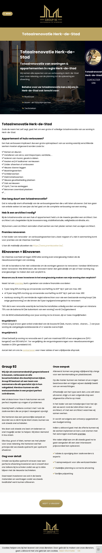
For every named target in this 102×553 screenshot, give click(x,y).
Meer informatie (67, 550)
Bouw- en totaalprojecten (37, 102)
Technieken (30, 108)
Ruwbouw (29, 96)
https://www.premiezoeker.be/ (48, 245)
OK (79, 550)
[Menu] (7, 14)
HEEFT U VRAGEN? (51, 503)
